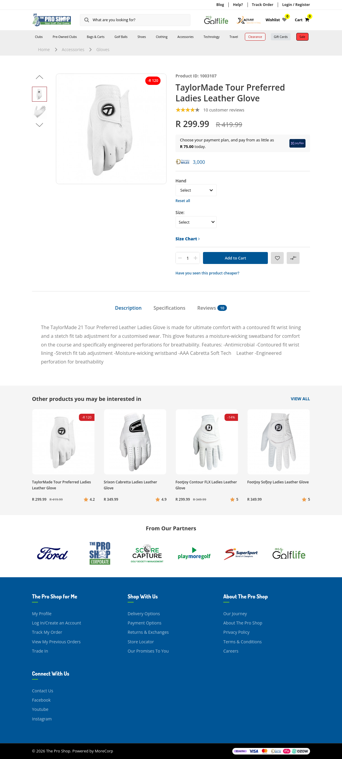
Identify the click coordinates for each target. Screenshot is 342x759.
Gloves (102, 49)
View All (300, 398)
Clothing (161, 37)
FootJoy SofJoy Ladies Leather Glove (278, 482)
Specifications (169, 308)
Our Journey (235, 613)
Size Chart (187, 239)
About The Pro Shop (242, 623)
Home (44, 49)
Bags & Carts (96, 37)
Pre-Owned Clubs (65, 37)
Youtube (40, 709)
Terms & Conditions (242, 642)
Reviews (212, 308)
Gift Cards (281, 37)
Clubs (39, 37)
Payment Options (144, 623)
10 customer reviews (223, 110)
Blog (220, 4)
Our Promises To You (148, 651)
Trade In (40, 651)
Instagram (42, 719)
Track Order (263, 4)
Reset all (182, 200)
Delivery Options (144, 613)
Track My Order (47, 632)
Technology (211, 37)
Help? (238, 4)
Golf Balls (121, 37)
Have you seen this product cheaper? (207, 273)
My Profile (41, 613)
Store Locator (141, 642)
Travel (234, 37)
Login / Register (296, 4)
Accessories (186, 37)
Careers (230, 651)
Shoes (142, 37)
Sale (302, 37)
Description (128, 308)
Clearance (255, 37)
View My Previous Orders (56, 642)
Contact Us (42, 691)
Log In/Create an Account (56, 623)
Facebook (41, 700)
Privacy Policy (236, 632)
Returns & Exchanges (148, 632)
